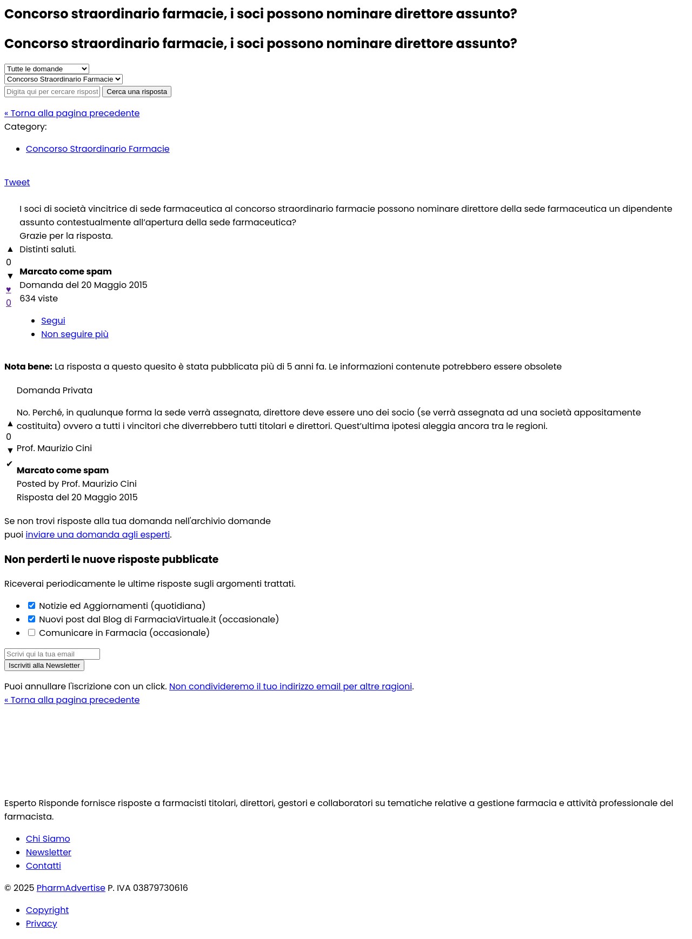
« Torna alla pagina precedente (71, 113)
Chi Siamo (48, 839)
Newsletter (48, 852)
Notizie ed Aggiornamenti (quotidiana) (121, 606)
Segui (53, 320)
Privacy (41, 923)
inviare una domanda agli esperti (98, 534)
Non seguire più (74, 334)
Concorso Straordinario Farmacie (98, 149)
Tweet (17, 182)
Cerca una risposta (137, 92)
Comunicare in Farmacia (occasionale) (123, 633)
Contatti (43, 866)
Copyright (47, 910)
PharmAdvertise (71, 888)
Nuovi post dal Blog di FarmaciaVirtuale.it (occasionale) (158, 619)
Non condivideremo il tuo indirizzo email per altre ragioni (290, 686)
